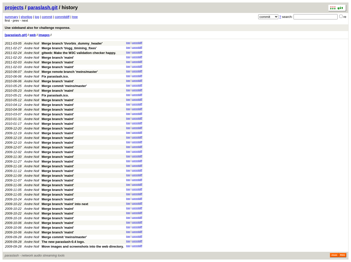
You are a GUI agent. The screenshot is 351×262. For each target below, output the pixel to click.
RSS (342, 255)
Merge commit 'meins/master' (64, 86)
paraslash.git (42, 7)
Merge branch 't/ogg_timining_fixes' (69, 48)
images (44, 35)
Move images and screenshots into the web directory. (83, 246)
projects (14, 7)
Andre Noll (31, 43)
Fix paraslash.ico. (55, 76)
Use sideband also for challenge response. (37, 28)
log (37, 17)
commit (47, 17)
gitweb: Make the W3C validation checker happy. (79, 53)
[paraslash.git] (16, 35)
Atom (334, 255)
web (33, 35)
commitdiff (62, 17)
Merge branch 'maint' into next (65, 204)
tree (75, 17)
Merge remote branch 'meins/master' (70, 72)
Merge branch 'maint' (58, 57)
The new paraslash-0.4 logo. (63, 242)
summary (11, 17)
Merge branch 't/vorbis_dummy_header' (72, 43)
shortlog (26, 17)
